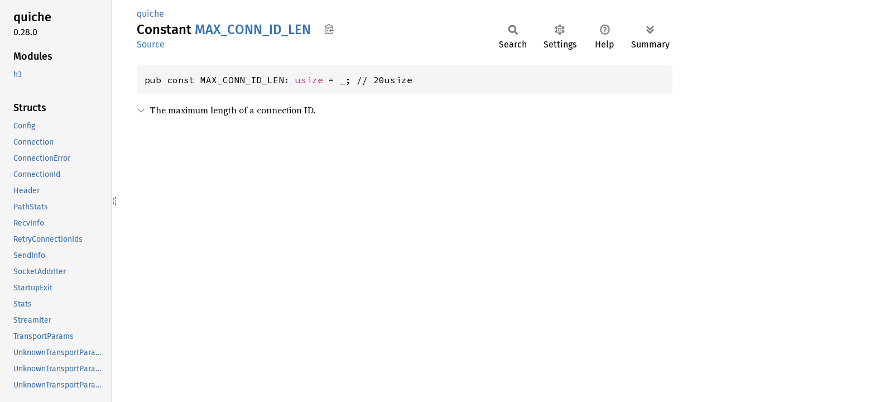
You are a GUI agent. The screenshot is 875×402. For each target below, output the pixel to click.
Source (151, 44)
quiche (150, 13)
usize (309, 79)
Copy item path (329, 29)
